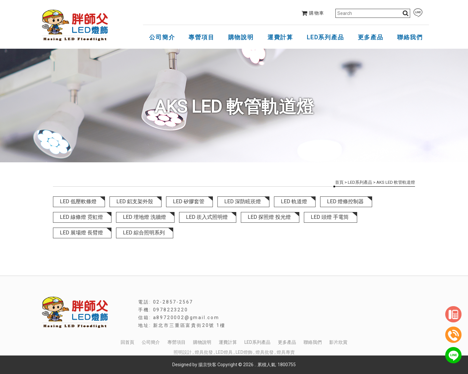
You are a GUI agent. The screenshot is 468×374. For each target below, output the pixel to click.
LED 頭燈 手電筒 (330, 217)
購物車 (313, 13)
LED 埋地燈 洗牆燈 (144, 217)
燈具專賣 (286, 352)
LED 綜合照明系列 (144, 233)
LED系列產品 (325, 37)
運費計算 (280, 37)
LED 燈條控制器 (345, 201)
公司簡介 (162, 37)
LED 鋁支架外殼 (134, 201)
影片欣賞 (338, 342)
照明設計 (183, 352)
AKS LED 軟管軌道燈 (395, 182)
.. (255, 364)
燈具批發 (204, 352)
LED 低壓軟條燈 (78, 201)
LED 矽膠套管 (188, 201)
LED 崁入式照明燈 (207, 217)
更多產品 (371, 37)
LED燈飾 (244, 352)
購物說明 (241, 37)
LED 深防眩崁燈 (242, 201)
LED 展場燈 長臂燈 (81, 233)
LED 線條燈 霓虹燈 (81, 217)
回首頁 (127, 342)
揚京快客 (207, 364)
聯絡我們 (410, 37)
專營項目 (201, 37)
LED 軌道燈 (294, 201)
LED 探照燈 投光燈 (269, 217)
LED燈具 (224, 352)
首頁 (339, 182)
